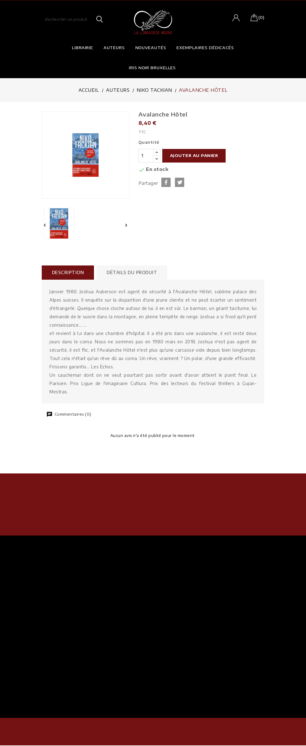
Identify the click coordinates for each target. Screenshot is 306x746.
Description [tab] (69, 272)
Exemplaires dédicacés (205, 47)
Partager (166, 182)
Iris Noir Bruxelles (152, 67)
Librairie (82, 47)
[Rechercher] (73, 19)
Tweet (179, 182)
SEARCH (100, 19)
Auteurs (114, 47)
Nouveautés (150, 47)
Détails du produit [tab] (134, 272)
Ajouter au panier (194, 155)
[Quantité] (145, 156)
